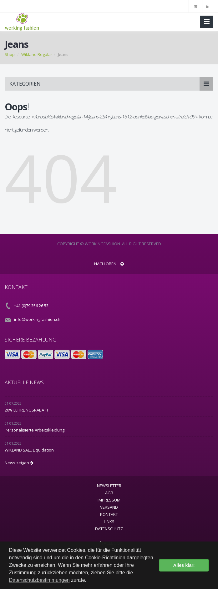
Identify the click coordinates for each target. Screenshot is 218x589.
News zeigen (19, 463)
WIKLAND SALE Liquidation (29, 450)
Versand (109, 507)
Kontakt (109, 514)
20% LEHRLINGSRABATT (26, 410)
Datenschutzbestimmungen (39, 580)
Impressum (109, 500)
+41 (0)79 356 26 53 (31, 305)
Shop (10, 54)
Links (109, 521)
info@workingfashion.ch (37, 319)
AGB (109, 493)
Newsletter (109, 485)
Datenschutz (109, 529)
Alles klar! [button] (184, 565)
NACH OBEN (109, 264)
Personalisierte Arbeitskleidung (34, 430)
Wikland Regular (36, 54)
